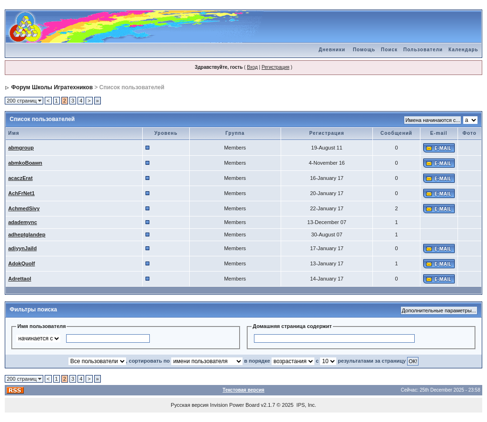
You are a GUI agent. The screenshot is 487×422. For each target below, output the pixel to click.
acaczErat (20, 178)
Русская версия (189, 405)
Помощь (364, 49)
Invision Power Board (235, 405)
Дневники (332, 49)
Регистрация (275, 67)
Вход (252, 67)
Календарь (463, 49)
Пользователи (423, 49)
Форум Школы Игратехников (52, 87)
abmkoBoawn (25, 163)
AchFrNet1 (21, 193)
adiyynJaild (22, 248)
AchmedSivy (23, 208)
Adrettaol (19, 278)
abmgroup (21, 147)
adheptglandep (26, 234)
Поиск (389, 49)
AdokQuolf (21, 263)
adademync (22, 222)
